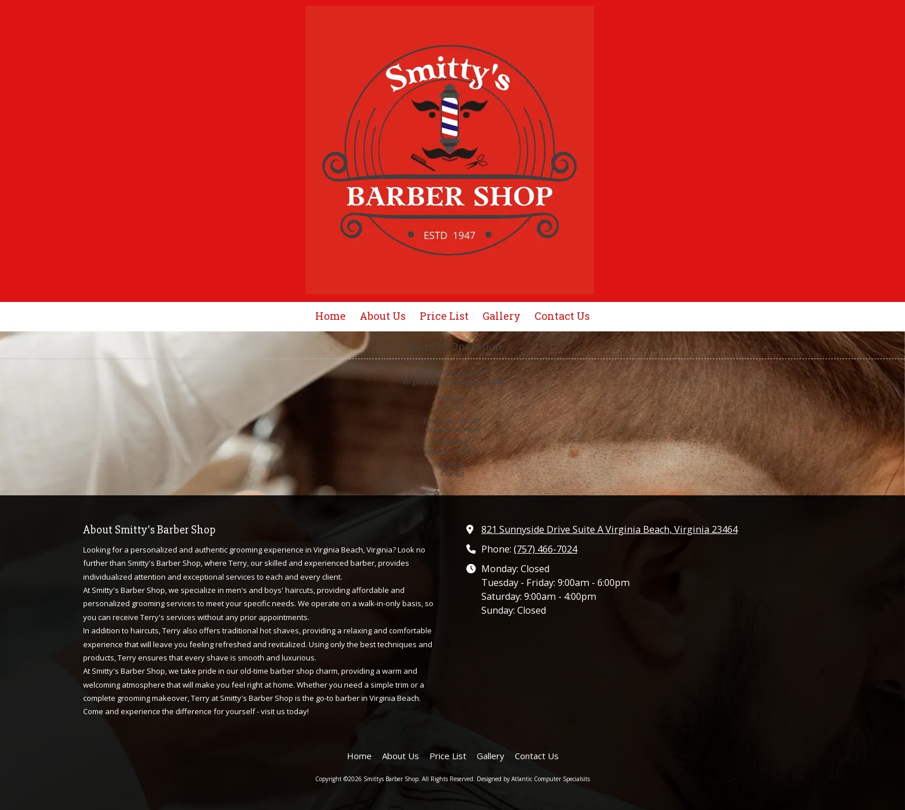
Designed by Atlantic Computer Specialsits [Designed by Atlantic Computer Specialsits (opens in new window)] (533, 779)
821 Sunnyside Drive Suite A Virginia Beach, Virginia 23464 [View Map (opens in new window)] (609, 529)
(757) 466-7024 (545, 549)
